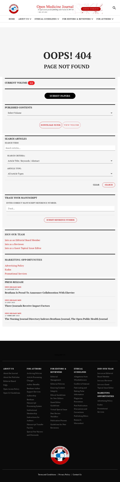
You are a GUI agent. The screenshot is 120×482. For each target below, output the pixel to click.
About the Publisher (11, 377)
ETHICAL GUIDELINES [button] (46, 19)
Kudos (8, 269)
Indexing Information (91, 9)
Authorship (31, 395)
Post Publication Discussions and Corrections (80, 408)
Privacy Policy (64, 474)
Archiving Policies (34, 373)
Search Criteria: (16, 156)
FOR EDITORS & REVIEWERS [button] (76, 19)
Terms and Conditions (47, 474)
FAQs (5, 385)
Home (12, 19)
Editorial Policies (57, 384)
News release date (13, 287)
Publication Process (58, 420)
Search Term (11, 143)
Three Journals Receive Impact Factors (27, 305)
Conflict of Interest (81, 384)
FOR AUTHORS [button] (104, 19)
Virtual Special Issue (58, 409)
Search (109, 185)
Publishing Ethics (81, 416)
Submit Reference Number (60, 220)
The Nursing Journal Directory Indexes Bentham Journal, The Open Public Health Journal (56, 319)
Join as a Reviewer (14, 244)
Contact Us (77, 474)
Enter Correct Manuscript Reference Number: (31, 203)
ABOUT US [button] (23, 19)
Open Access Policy (11, 389)
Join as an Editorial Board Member (22, 240)
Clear (96, 185)
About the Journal (10, 373)
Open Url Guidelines (11, 393)
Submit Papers (60, 95)
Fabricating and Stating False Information (80, 391)
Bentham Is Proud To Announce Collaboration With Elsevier (40, 292)
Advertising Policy (14, 265)
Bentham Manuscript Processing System (34, 402)
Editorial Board (9, 381)
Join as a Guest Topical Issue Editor (23, 248)
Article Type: (14, 168)
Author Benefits (33, 384)
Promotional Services (16, 273)
